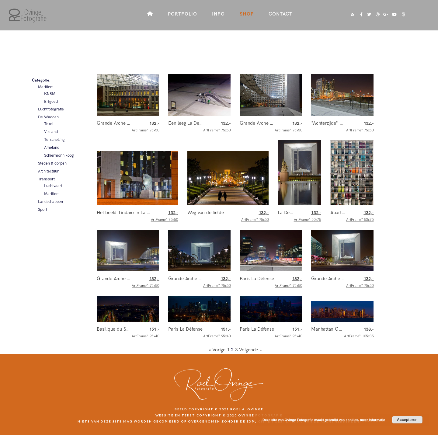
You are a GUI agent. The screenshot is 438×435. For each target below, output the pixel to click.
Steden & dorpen (52, 163)
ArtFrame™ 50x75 (307, 216)
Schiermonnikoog (59, 155)
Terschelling (54, 139)
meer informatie (372, 420)
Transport (46, 179)
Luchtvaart (53, 185)
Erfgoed (51, 101)
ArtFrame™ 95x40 (145, 333)
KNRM (49, 93)
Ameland (51, 147)
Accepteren (407, 420)
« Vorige (217, 350)
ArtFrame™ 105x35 (359, 333)
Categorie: (41, 80)
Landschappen (50, 201)
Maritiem (46, 87)
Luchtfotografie (51, 109)
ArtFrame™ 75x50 (145, 127)
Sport (42, 209)
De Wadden (48, 117)
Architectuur (48, 171)
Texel (48, 123)
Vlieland (51, 131)
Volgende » (250, 350)
